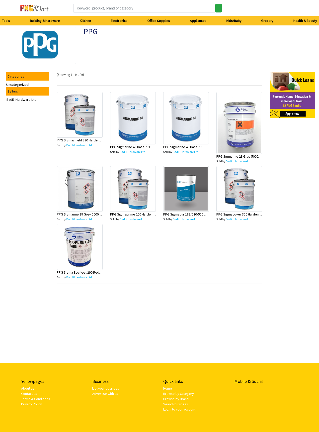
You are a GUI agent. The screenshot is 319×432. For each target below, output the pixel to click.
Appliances (198, 20)
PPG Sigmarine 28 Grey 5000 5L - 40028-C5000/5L (252, 156)
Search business (175, 404)
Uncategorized (17, 84)
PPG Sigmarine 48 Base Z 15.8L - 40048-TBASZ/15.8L (201, 147)
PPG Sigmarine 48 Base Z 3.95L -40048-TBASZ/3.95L (147, 147)
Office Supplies (158, 20)
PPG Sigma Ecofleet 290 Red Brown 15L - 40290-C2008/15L (100, 272)
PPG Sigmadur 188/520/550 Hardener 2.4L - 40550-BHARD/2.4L (208, 214)
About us (27, 388)
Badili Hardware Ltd (21, 99)
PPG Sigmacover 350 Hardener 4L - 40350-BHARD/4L (254, 214)
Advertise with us (105, 393)
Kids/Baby (233, 20)
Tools (6, 20)
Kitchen (85, 20)
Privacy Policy (31, 404)
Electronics (119, 20)
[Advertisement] (292, 197)
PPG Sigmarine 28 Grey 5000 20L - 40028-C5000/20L (94, 214)
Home (167, 388)
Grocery (267, 20)
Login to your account (179, 409)
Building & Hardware (45, 20)
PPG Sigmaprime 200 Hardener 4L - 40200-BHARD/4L (148, 214)
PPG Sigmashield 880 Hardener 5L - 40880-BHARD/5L (95, 140)
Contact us (29, 393)
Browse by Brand (176, 399)
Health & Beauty (305, 20)
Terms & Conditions (35, 399)
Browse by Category (178, 393)
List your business (105, 388)
